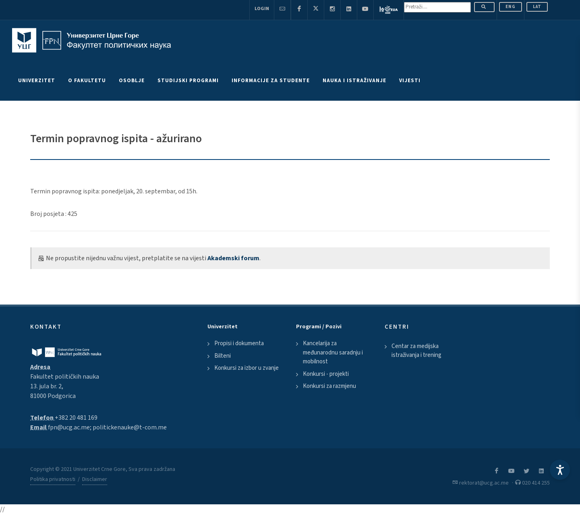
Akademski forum (233, 258)
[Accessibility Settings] (560, 470)
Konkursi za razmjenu (329, 386)
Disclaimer (94, 479)
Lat (537, 7)
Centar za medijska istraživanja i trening (416, 351)
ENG (510, 7)
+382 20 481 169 (76, 417)
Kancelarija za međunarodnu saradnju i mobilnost (333, 352)
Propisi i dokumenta (239, 343)
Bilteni (222, 356)
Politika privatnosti (52, 479)
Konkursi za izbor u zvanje (246, 368)
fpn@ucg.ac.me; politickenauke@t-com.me (107, 427)
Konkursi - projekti (326, 374)
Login (262, 8)
